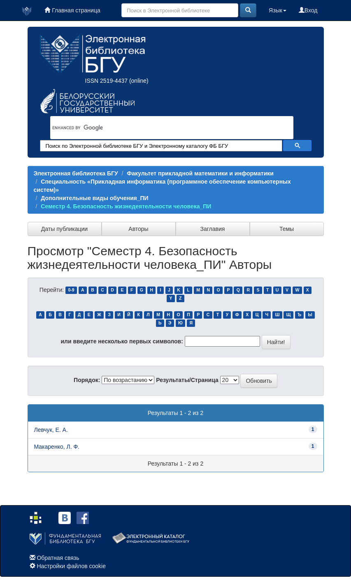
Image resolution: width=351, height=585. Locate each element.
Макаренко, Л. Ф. (56, 446)
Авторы (138, 229)
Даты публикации (64, 229)
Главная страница (72, 10)
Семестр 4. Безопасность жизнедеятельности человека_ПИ (126, 206)
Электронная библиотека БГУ (76, 173)
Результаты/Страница (187, 380)
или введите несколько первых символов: (121, 341)
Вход (308, 10)
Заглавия (212, 229)
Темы (286, 229)
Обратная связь (58, 558)
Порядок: (87, 380)
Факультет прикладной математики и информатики (200, 173)
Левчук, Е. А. (51, 430)
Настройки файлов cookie (71, 566)
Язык (277, 10)
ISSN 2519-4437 (106, 80)
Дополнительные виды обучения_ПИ (94, 198)
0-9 (71, 290)
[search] (161, 127)
